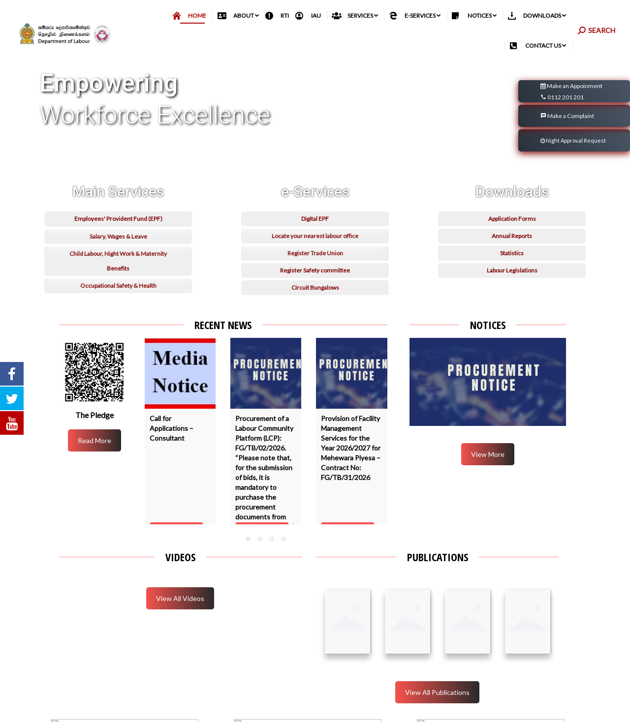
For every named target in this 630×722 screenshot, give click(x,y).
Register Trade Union (315, 285)
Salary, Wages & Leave (118, 268)
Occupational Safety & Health (118, 318)
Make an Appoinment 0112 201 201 (571, 114)
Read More (94, 462)
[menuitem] (193, 37)
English (593, 15)
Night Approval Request (573, 162)
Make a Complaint (567, 137)
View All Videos (180, 620)
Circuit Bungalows (315, 320)
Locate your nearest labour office (315, 268)
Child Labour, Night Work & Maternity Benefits (118, 293)
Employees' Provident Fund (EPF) (118, 251)
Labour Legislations (512, 302)
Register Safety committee (315, 302)
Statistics (512, 285)
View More (487, 476)
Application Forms (512, 251)
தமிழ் (570, 15)
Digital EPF (315, 251)
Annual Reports (512, 268)
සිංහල (549, 15)
